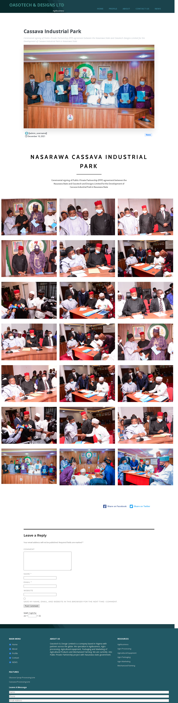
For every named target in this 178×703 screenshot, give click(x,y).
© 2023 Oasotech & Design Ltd (89, 698)
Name (27, 574)
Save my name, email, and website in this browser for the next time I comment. (71, 601)
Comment (29, 549)
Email (28, 582)
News (148, 135)
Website (28, 590)
